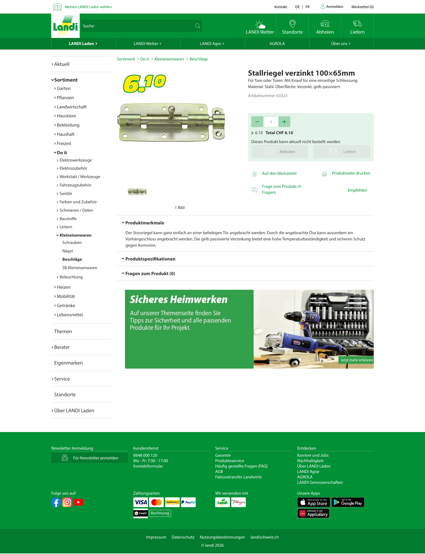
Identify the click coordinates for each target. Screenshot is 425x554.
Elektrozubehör (73, 168)
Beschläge (72, 259)
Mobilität (66, 296)
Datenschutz (183, 537)
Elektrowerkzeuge (76, 160)
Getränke (66, 305)
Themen (63, 331)
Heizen (63, 287)
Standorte (65, 394)
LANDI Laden (81, 43)
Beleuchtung (71, 277)
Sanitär (66, 193)
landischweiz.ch (264, 537)
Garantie (223, 455)
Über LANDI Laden (74, 410)
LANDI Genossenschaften (320, 482)
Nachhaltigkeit (310, 460)
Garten (63, 88)
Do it (62, 152)
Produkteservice (229, 460)
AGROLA (277, 43)
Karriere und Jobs (313, 455)
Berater (62, 347)
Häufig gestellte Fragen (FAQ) (241, 466)
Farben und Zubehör (78, 202)
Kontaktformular (148, 466)
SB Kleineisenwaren (79, 267)
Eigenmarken (68, 362)
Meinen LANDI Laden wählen (88, 6)
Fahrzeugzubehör (75, 185)
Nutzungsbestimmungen (222, 537)
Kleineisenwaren (76, 235)
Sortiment (66, 79)
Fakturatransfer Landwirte (238, 477)
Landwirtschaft (72, 107)
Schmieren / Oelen (76, 210)
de (297, 6)
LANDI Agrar (308, 471)
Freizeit (64, 143)
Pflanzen (65, 97)
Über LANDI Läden (314, 466)
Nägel (67, 251)
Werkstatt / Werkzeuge (80, 176)
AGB (219, 471)
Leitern (66, 227)
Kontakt (281, 6)
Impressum (156, 537)
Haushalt (66, 134)
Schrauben (72, 242)
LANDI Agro (210, 43)
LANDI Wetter (146, 43)
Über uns (339, 43)
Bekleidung (68, 125)
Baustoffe (68, 218)
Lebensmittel (70, 314)
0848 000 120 (145, 455)
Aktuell (61, 64)
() (363, 6)
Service (62, 378)
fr (307, 6)
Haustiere (66, 115)
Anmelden (334, 6)
